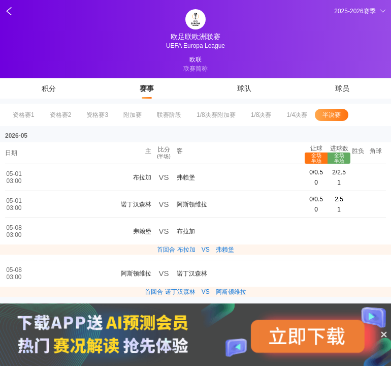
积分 (49, 88)
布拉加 (142, 177)
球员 (342, 88)
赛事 (147, 88)
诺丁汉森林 (136, 204)
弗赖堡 (186, 177)
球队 (244, 88)
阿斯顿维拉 (192, 204)
